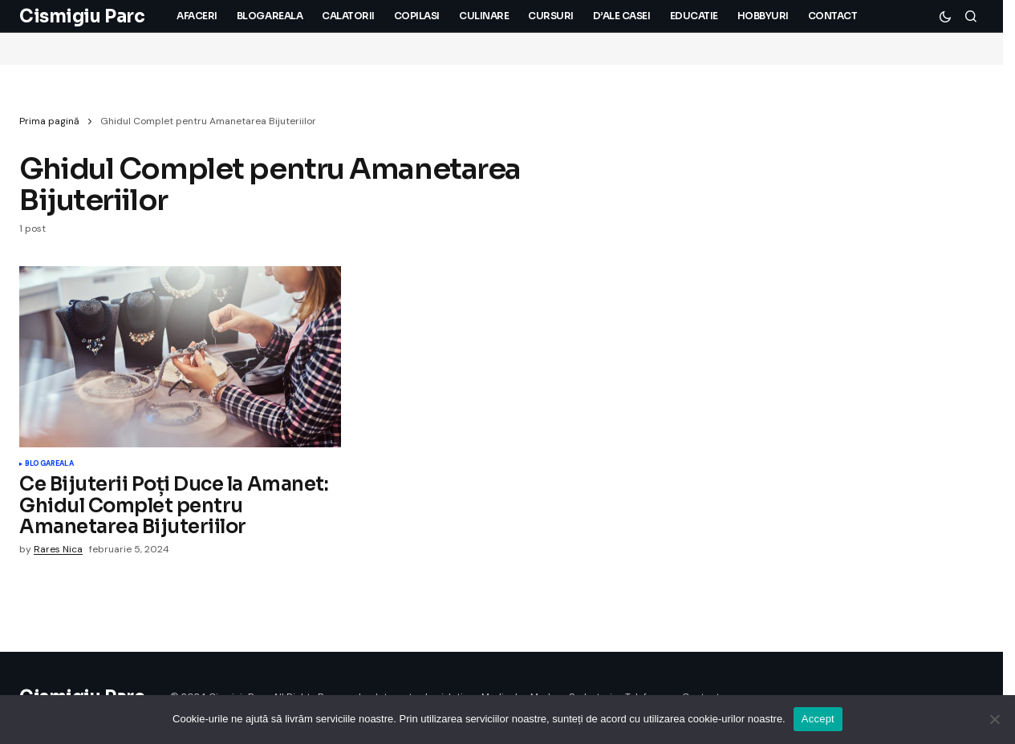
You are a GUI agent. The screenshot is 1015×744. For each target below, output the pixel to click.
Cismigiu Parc (81, 16)
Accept (818, 719)
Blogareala (49, 464)
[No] (995, 719)
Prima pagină (49, 121)
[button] (945, 16)
